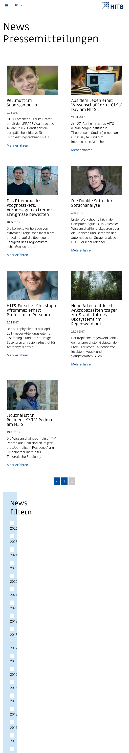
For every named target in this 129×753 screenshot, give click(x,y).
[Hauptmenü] (7, 5)
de (16, 5)
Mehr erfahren (17, 145)
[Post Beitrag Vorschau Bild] (32, 82)
